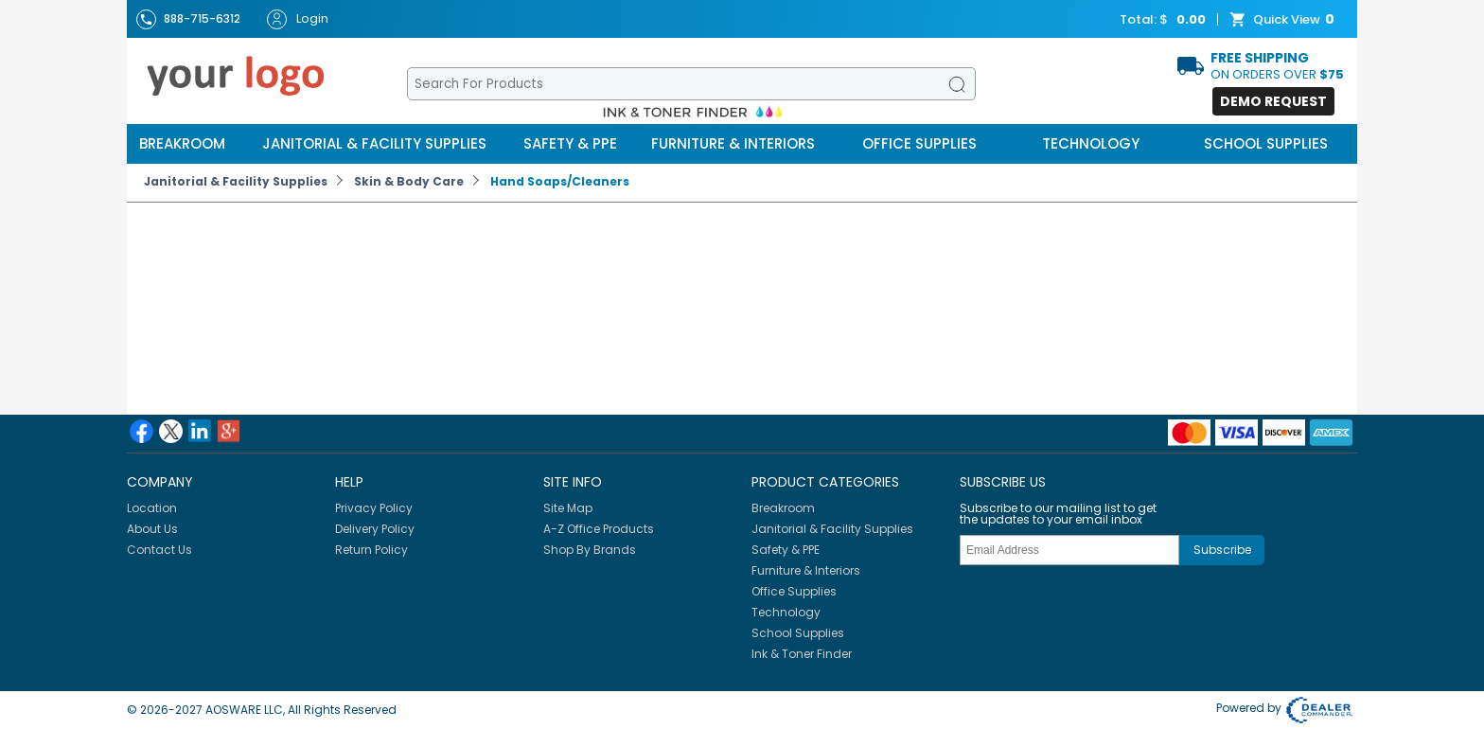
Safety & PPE (570, 143)
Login (297, 19)
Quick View (1284, 19)
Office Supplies (919, 143)
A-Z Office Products (598, 529)
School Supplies (1266, 143)
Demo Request (1273, 101)
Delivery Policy (375, 529)
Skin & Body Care (409, 181)
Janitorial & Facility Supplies (374, 143)
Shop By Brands (589, 550)
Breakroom (182, 143)
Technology (1091, 143)
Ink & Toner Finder (801, 654)
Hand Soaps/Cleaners (559, 181)
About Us (152, 529)
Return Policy (371, 550)
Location (152, 508)
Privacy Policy (374, 508)
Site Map (567, 508)
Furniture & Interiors (733, 143)
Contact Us (159, 550)
